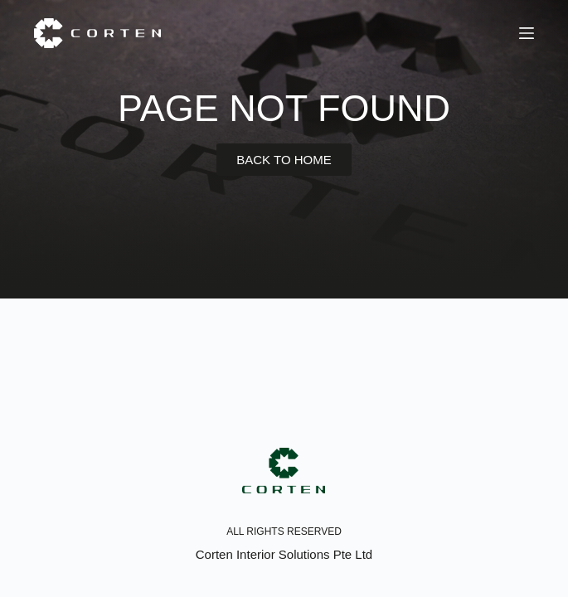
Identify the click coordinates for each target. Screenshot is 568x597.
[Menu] (526, 33)
